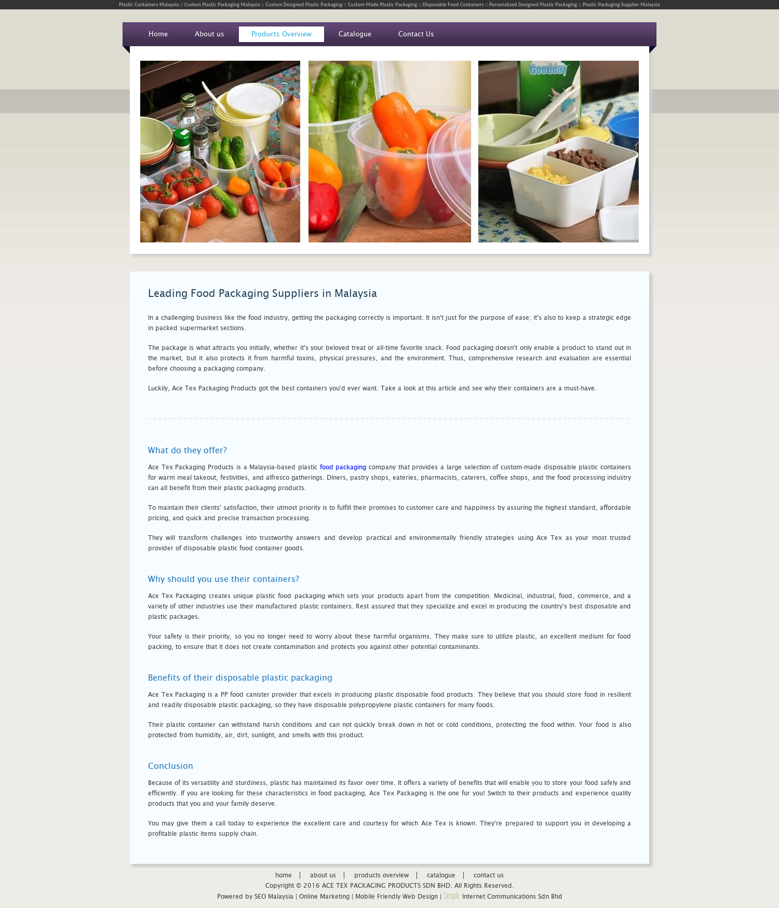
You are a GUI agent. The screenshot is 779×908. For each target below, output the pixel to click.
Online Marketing (324, 896)
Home (158, 34)
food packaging (343, 467)
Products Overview (281, 34)
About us (209, 34)
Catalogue (355, 34)
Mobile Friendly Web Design (396, 896)
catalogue (441, 875)
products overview (381, 875)
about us (323, 875)
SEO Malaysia (273, 896)
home (283, 875)
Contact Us (416, 34)
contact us (489, 875)
